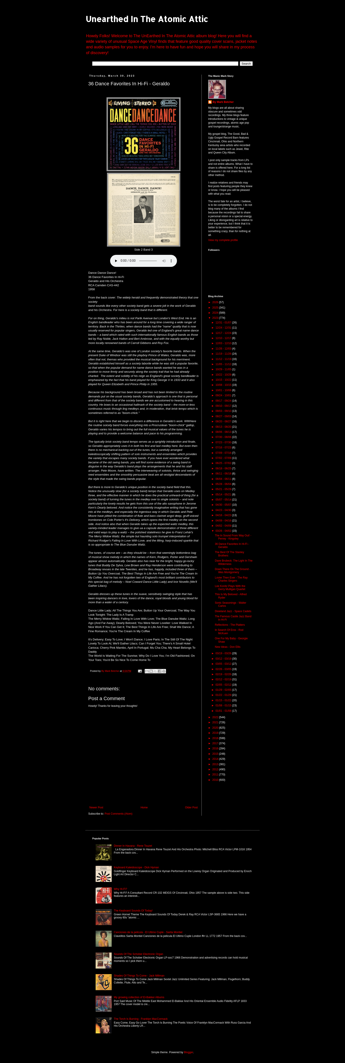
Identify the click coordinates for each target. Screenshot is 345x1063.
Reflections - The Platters (230, 624)
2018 (215, 738)
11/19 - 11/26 (224, 353)
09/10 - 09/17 (224, 405)
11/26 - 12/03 (224, 348)
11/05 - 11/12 (224, 364)
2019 (215, 732)
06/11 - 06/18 (224, 473)
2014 (215, 758)
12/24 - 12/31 (224, 327)
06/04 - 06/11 (224, 478)
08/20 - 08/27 (224, 421)
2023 (215, 317)
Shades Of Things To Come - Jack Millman (139, 975)
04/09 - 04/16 (224, 520)
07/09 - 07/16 (224, 452)
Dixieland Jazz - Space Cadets (233, 611)
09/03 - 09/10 (224, 411)
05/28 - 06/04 (224, 484)
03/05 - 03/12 (224, 663)
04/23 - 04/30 (224, 510)
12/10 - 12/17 (224, 338)
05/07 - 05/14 (224, 499)
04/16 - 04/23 (224, 515)
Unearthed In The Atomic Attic (147, 19)
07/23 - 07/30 (224, 442)
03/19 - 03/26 (224, 653)
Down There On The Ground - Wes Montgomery (232, 571)
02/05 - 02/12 (224, 684)
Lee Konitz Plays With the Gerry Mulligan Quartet (230, 588)
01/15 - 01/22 (224, 700)
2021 (215, 722)
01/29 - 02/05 (224, 689)
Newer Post (96, 807)
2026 (215, 302)
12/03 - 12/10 (224, 343)
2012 (215, 769)
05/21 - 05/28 (224, 489)
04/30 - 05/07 (224, 504)
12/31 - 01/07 (224, 322)
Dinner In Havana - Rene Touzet (133, 845)
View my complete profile (223, 240)
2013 (215, 764)
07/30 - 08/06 (224, 437)
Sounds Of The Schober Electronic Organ (138, 954)
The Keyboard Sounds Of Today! (133, 910)
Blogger (188, 1052)
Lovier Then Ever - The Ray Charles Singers (231, 579)
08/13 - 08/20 (224, 426)
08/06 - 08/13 (224, 431)
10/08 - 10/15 (224, 384)
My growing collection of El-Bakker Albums (139, 997)
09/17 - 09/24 (224, 400)
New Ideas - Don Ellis (227, 646)
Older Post (191, 807)
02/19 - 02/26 (224, 674)
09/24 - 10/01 (224, 395)
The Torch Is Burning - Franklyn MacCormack (141, 1018)
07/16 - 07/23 (224, 447)
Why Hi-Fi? (120, 889)
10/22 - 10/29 (224, 374)
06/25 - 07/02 (224, 463)
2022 (215, 717)
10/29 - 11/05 (224, 369)
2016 (215, 748)
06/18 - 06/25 (224, 468)
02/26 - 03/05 (224, 669)
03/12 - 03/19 (224, 658)
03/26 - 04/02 (224, 530)
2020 (215, 727)
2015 (215, 753)
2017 (215, 743)
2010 (215, 779)
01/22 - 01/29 (224, 695)
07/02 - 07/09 (224, 458)
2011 (215, 774)
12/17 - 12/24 (224, 333)
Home (144, 807)
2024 (215, 312)
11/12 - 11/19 (224, 359)
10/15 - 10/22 (224, 379)
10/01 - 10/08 (224, 390)
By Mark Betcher (223, 102)
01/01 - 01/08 (224, 710)
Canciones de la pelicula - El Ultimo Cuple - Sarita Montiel (148, 932)
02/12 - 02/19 (224, 679)
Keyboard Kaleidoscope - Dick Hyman (136, 867)
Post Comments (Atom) (118, 813)
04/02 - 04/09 (224, 525)
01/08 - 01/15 (224, 705)
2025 (215, 307)
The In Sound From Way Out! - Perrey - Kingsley (233, 537)
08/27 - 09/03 (224, 416)
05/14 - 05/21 (224, 494)
